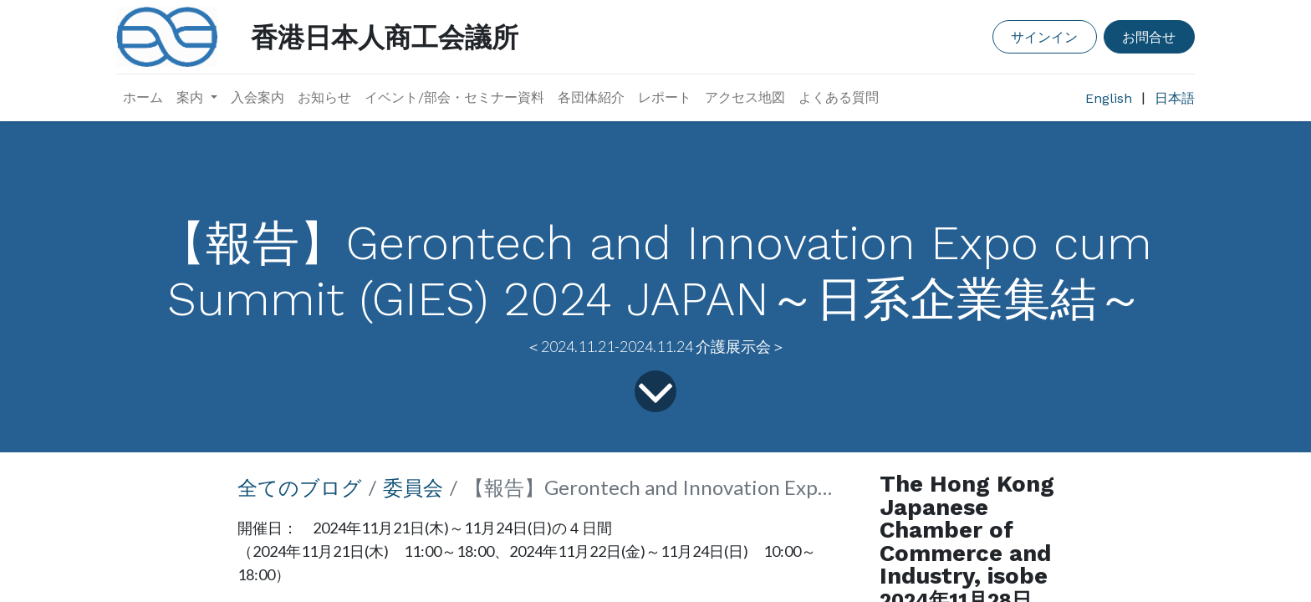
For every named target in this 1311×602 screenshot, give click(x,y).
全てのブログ (299, 487)
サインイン (1044, 36)
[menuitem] (143, 98)
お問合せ (1149, 36)
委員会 (413, 487)
